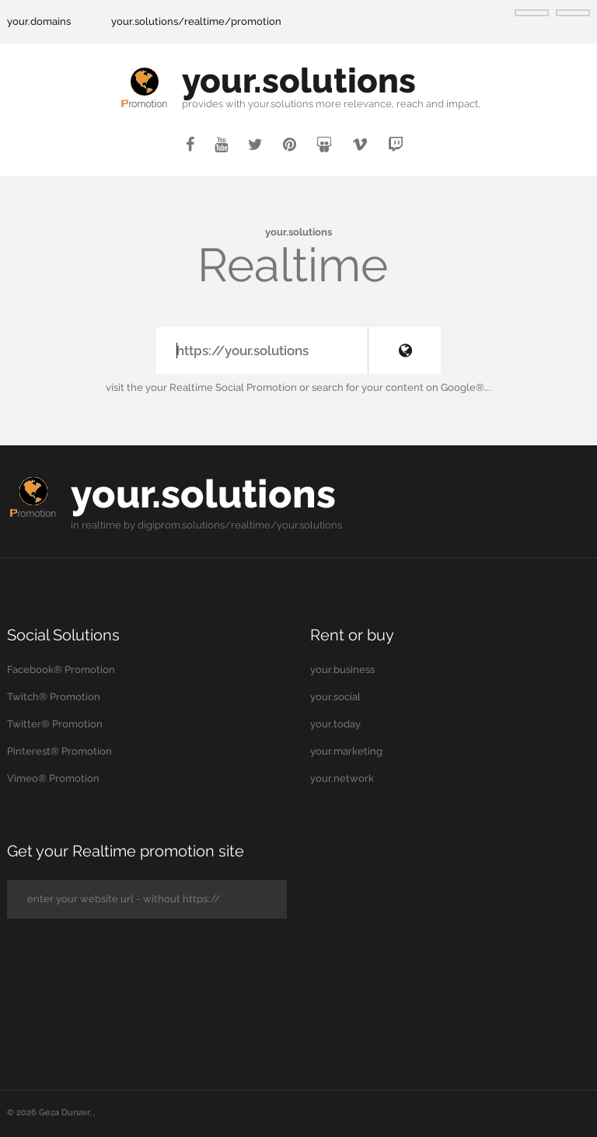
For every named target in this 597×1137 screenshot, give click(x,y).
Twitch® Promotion (53, 697)
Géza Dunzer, (66, 1112)
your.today (335, 724)
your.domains (39, 21)
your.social (335, 697)
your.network (342, 778)
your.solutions (299, 80)
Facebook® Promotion (61, 669)
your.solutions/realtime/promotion (196, 21)
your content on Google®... (426, 387)
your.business (342, 669)
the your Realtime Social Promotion (212, 387)
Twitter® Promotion (55, 724)
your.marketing (346, 751)
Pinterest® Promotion (59, 751)
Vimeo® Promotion (53, 778)
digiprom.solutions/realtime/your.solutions (240, 525)
